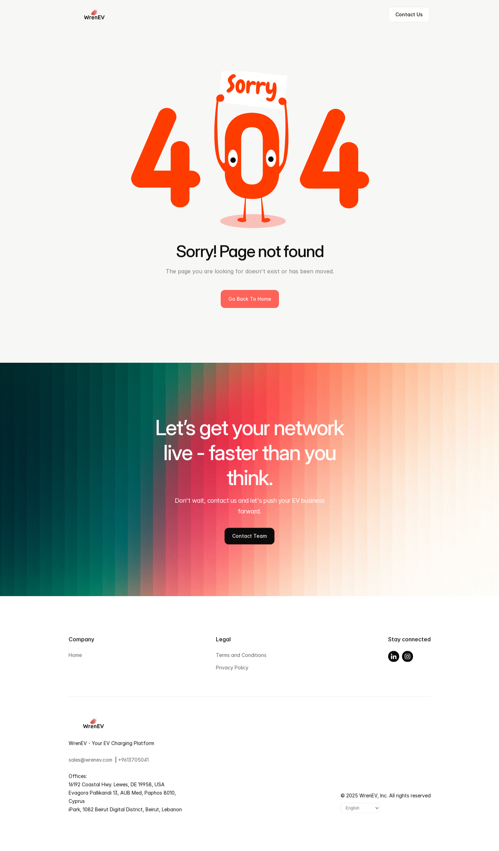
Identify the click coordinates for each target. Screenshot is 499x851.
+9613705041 (133, 762)
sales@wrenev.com (90, 762)
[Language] (360, 811)
